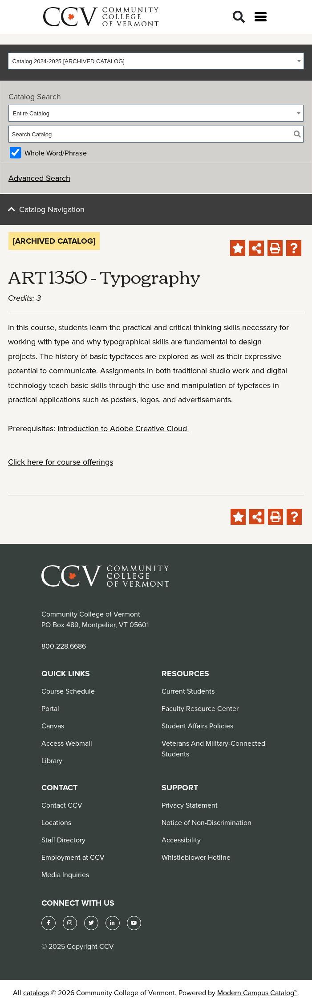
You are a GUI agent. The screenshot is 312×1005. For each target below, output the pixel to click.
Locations (56, 822)
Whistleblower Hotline (196, 857)
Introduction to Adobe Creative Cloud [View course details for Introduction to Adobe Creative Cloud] (123, 428)
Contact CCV (61, 805)
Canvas (52, 726)
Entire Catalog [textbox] (31, 113)
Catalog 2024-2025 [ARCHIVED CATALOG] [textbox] (68, 61)
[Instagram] (70, 923)
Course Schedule (68, 691)
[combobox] (156, 61)
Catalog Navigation (52, 209)
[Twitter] (91, 923)
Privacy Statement (190, 805)
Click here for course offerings (60, 461)
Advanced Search (39, 178)
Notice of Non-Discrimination (206, 822)
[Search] (239, 17)
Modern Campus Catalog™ (257, 992)
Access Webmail (66, 743)
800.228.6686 (63, 646)
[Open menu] (260, 16)
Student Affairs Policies (197, 726)
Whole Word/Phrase (55, 153)
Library (51, 760)
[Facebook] (48, 923)
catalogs (36, 992)
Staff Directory (63, 840)
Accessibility (181, 840)
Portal (50, 708)
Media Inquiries (65, 874)
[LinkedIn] (112, 923)
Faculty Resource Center (200, 708)
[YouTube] (134, 923)
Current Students (188, 691)
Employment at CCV (73, 857)
